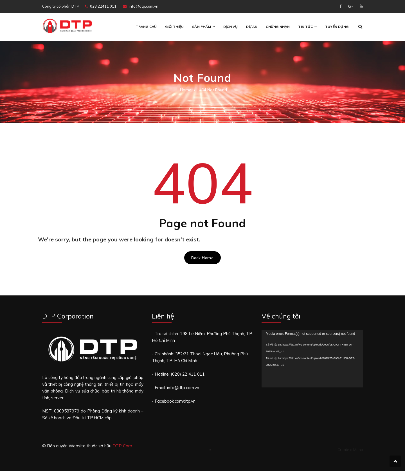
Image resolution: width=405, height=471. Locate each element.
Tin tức (305, 26)
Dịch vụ (230, 26)
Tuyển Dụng (336, 26)
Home (185, 89)
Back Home (202, 257)
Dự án (251, 26)
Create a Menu (350, 449)
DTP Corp (122, 445)
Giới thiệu (174, 26)
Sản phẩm (201, 26)
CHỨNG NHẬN (278, 26)
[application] (312, 358)
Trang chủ (146, 26)
